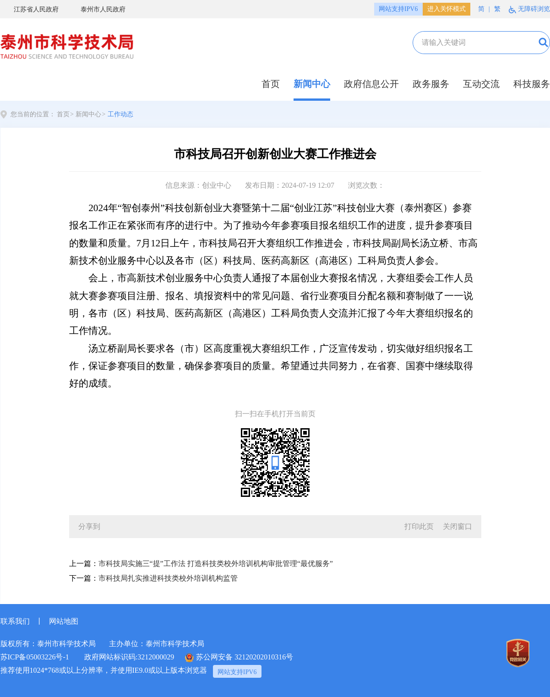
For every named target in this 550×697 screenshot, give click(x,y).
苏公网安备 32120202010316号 (239, 657)
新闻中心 (312, 84)
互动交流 (481, 84)
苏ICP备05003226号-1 (34, 657)
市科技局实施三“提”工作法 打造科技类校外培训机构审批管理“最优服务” (215, 563)
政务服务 (431, 84)
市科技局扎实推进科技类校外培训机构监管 (168, 578)
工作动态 (120, 114)
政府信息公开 (371, 84)
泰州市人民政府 (96, 9)
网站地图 (63, 621)
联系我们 (15, 621)
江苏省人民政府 (29, 9)
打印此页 (419, 526)
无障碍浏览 (529, 9)
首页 (270, 84)
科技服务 (531, 84)
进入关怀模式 (446, 8)
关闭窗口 (457, 526)
